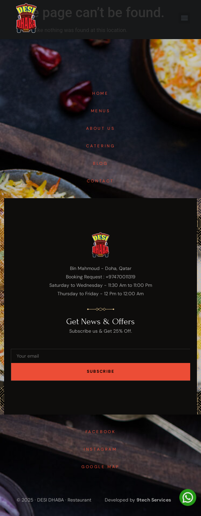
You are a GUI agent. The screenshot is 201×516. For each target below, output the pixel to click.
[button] (184, 18)
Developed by (138, 500)
